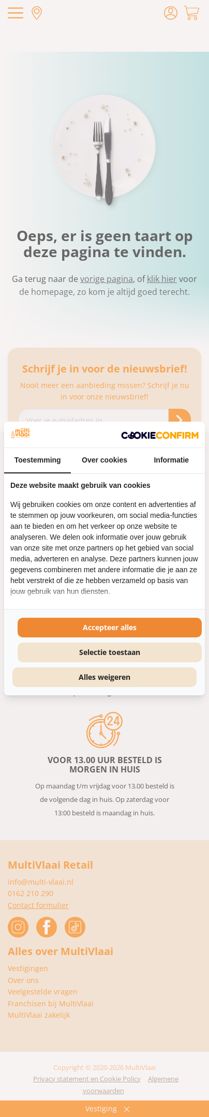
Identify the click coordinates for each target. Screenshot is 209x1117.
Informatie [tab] (171, 460)
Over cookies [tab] (104, 460)
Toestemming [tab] (37, 460)
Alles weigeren (104, 677)
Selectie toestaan (109, 652)
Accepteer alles (110, 627)
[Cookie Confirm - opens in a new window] (160, 434)
